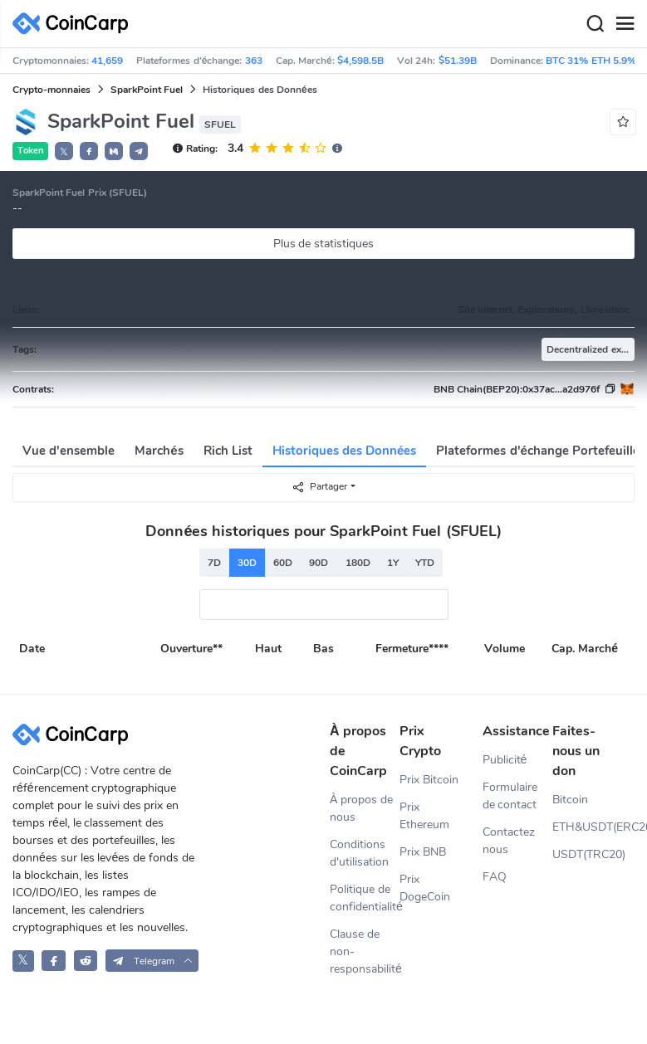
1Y (393, 562)
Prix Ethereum (424, 815)
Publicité (505, 760)
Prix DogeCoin (424, 888)
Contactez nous (509, 840)
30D (247, 562)
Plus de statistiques (324, 243)
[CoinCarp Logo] (74, 23)
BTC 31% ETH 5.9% (591, 60)
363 (253, 60)
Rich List (227, 450)
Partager (319, 487)
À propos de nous (361, 808)
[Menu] (625, 24)
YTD (424, 562)
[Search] (595, 24)
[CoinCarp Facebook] (54, 960)
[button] (89, 151)
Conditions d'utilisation (359, 853)
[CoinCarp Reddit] (86, 960)
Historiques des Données (344, 450)
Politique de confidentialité (364, 898)
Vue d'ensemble (68, 450)
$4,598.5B (360, 60)
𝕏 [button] (64, 152)
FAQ (495, 877)
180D (358, 562)
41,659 (107, 60)
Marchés (159, 450)
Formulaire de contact (510, 795)
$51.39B (458, 60)
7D (214, 562)
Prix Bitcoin (428, 780)
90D (318, 562)
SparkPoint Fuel (146, 89)
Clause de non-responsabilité (364, 951)
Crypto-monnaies (51, 89)
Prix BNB (422, 852)
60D (282, 562)
